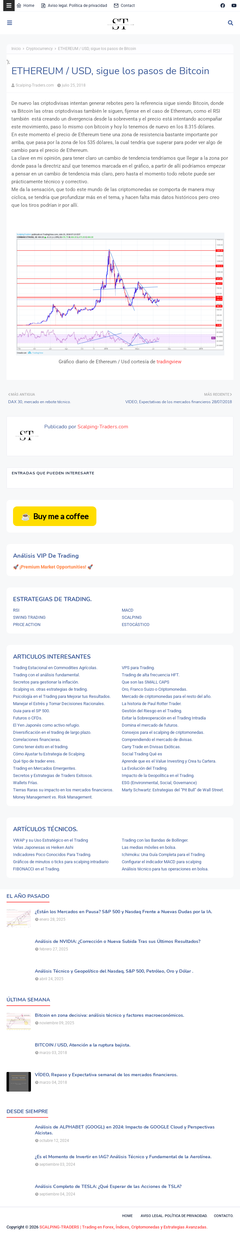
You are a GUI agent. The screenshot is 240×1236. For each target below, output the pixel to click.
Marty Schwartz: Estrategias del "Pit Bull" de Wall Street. (173, 789)
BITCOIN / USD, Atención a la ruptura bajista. (82, 1045)
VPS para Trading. (138, 667)
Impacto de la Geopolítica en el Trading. (158, 775)
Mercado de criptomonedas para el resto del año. (166, 696)
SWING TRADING (29, 617)
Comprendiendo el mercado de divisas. (157, 739)
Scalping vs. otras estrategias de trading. (50, 689)
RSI (16, 610)
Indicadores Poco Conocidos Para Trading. (52, 854)
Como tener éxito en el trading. (40, 746)
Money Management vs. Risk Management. (52, 797)
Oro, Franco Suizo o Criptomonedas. (154, 689)
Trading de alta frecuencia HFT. (150, 674)
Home (25, 5)
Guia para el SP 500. (31, 710)
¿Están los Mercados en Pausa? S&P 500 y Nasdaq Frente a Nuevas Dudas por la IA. (123, 912)
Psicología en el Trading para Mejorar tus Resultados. (62, 696)
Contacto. (223, 1216)
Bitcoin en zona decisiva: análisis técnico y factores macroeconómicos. (109, 1015)
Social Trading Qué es (142, 753)
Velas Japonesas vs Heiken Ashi (43, 847)
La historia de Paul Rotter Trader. (151, 703)
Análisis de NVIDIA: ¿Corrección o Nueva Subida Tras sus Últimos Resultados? (117, 942)
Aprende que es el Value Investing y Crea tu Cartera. (169, 761)
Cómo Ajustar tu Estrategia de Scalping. (49, 753)
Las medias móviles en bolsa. (149, 847)
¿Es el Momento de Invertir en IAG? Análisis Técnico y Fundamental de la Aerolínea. (123, 1157)
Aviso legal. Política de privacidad (74, 5)
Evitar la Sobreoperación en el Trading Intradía (164, 718)
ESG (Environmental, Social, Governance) (159, 782)
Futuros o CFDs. (27, 718)
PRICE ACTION (26, 624)
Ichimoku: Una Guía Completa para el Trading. (163, 854)
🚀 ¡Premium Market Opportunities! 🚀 (53, 566)
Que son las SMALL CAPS (145, 682)
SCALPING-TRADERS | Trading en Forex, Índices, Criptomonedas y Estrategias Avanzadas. (123, 1227)
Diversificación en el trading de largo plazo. (52, 732)
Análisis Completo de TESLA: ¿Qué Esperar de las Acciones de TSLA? (108, 1187)
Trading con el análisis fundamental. (46, 674)
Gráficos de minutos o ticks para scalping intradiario (60, 861)
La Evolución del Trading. (144, 768)
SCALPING (132, 617)
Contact (124, 5)
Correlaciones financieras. (37, 739)
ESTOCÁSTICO (135, 624)
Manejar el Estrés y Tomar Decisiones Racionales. (59, 703)
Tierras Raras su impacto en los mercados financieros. (63, 789)
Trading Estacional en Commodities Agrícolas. (55, 667)
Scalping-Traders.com (35, 85)
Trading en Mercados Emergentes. (44, 768)
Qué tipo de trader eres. (34, 761)
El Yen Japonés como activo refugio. (46, 725)
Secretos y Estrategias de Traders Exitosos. (53, 775)
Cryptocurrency (39, 48)
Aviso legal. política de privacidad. (174, 1216)
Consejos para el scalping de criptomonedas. (163, 732)
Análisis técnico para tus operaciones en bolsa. (165, 868)
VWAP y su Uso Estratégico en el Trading (50, 840)
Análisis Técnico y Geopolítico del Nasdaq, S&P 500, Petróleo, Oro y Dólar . (114, 971)
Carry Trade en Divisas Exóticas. (151, 746)
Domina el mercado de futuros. (150, 725)
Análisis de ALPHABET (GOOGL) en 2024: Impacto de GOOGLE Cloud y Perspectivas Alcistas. (125, 1130)
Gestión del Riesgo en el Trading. (152, 710)
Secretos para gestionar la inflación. (46, 682)
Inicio (16, 48)
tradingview (169, 362)
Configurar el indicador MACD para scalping (161, 861)
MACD (128, 610)
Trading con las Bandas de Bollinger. (155, 840)
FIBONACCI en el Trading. (36, 868)
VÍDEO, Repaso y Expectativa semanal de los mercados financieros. (106, 1075)
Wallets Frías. (25, 782)
